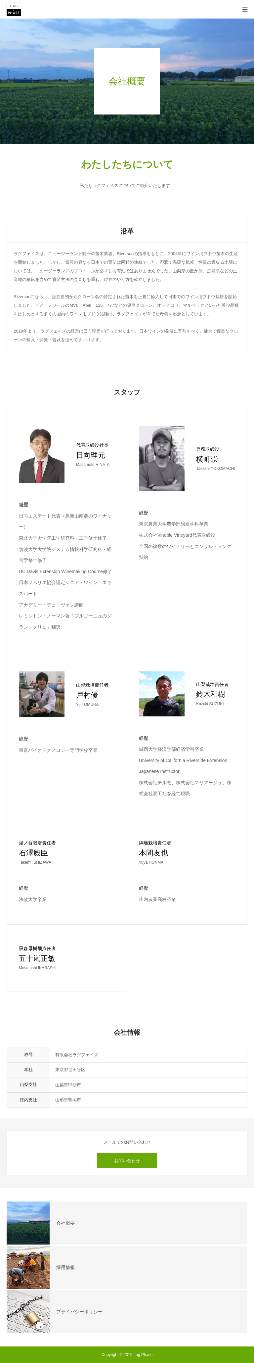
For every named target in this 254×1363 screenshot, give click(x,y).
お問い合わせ (127, 1160)
